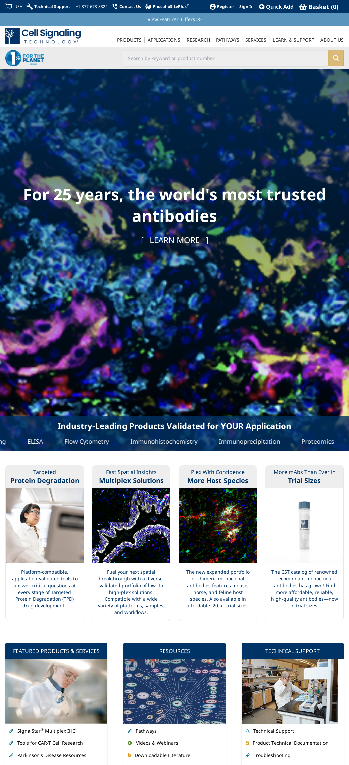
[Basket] (318, 7)
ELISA (38, 441)
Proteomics (320, 441)
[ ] (174, 239)
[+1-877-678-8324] (91, 6)
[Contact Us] (126, 6)
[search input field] (225, 58)
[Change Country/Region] (13, 6)
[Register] (221, 6)
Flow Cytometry (89, 441)
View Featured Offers (175, 19)
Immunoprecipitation (252, 441)
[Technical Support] (48, 6)
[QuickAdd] (276, 7)
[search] (335, 58)
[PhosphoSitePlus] (167, 6)
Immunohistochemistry (166, 441)
